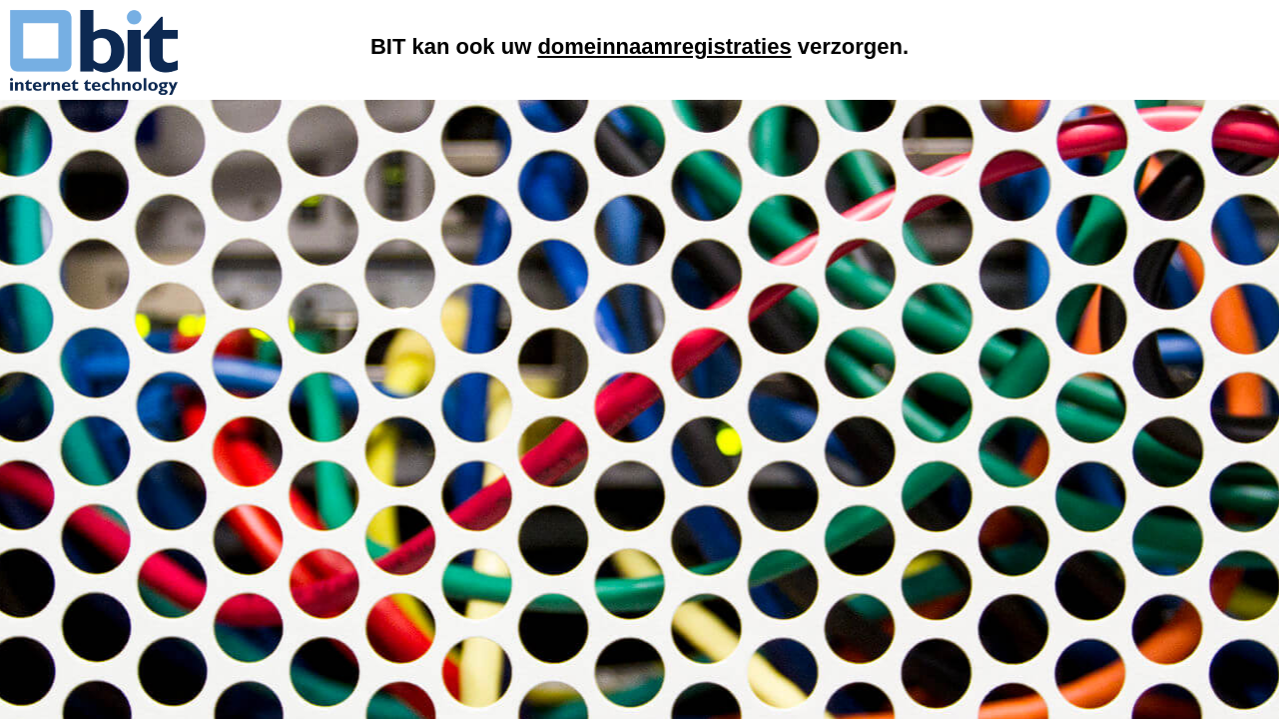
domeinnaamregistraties (664, 46)
